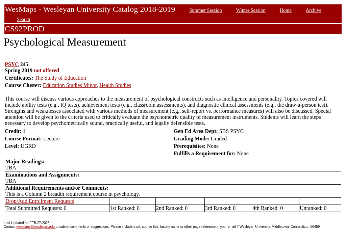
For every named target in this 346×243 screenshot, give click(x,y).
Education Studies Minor (70, 85)
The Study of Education (60, 78)
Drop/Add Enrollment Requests (39, 201)
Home (286, 10)
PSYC (12, 64)
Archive (313, 10)
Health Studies (115, 85)
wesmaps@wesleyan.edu (35, 226)
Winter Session (251, 10)
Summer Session (205, 10)
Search (23, 19)
